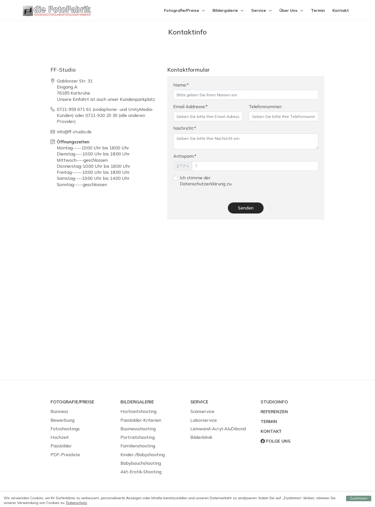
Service (258, 10)
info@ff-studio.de (74, 131)
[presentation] (287, 184)
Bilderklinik (201, 437)
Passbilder (61, 445)
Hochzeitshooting (138, 411)
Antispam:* (184, 156)
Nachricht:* (184, 128)
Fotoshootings (65, 428)
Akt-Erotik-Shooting (140, 471)
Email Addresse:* (190, 106)
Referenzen (274, 411)
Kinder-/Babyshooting (142, 454)
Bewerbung (62, 420)
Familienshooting (137, 445)
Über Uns (288, 10)
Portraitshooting (137, 437)
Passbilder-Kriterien (140, 420)
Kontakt (340, 10)
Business (59, 411)
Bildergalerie (225, 10)
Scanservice (202, 411)
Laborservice (203, 420)
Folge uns (275, 441)
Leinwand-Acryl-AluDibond (218, 428)
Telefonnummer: (265, 106)
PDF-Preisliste (65, 454)
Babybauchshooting (140, 463)
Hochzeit (60, 437)
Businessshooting (138, 428)
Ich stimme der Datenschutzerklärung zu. (206, 180)
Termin (318, 10)
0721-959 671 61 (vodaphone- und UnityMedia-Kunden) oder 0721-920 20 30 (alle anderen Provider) (105, 115)
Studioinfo (274, 401)
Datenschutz (76, 502)
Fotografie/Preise (181, 10)
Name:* (181, 85)
